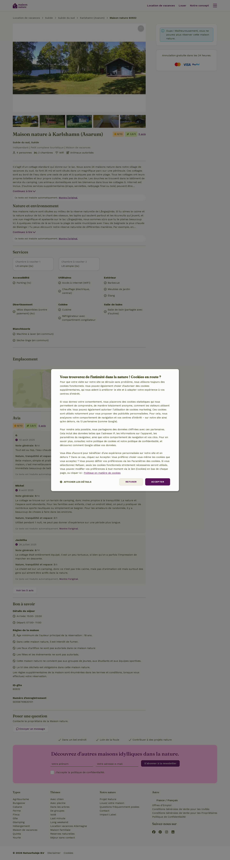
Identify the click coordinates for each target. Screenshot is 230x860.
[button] (75, 481)
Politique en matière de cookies (102, 473)
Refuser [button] (131, 481)
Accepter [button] (157, 481)
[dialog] (115, 430)
